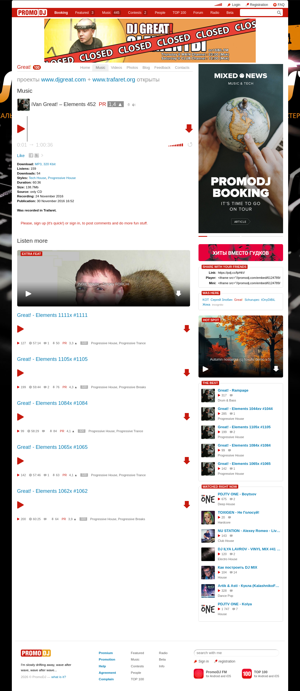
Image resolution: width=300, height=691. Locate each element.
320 (84, 343)
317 (224, 395)
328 (224, 590)
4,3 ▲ (73, 387)
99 (22, 431)
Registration (259, 4)
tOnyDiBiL (268, 299)
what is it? (58, 677)
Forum (198, 13)
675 (224, 499)
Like (21, 155)
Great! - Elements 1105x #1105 (52, 359)
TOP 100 (179, 13)
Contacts (182, 67)
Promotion (107, 659)
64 (56, 519)
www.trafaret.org (113, 79)
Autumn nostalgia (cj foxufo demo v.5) (240, 359)
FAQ (281, 4)
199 (23, 387)
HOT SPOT (211, 320)
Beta (229, 13)
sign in (75, 223)
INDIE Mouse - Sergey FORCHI (103, 284)
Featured (85, 12)
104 (224, 572)
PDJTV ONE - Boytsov (237, 494)
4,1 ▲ (71, 431)
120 (224, 554)
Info (162, 666)
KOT (205, 299)
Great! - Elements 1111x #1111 (52, 315)
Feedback (162, 67)
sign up (40, 223)
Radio (214, 13)
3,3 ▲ (73, 343)
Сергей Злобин (221, 299)
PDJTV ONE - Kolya (235, 604)
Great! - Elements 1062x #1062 (52, 491)
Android (215, 676)
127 (23, 343)
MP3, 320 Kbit (45, 164)
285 (224, 413)
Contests (137, 666)
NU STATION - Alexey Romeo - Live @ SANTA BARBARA (249, 531)
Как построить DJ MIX (237, 567)
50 (57, 343)
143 (224, 535)
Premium (106, 653)
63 (57, 475)
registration (227, 661)
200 (23, 519)
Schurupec (251, 299)
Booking (61, 13)
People (160, 13)
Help (102, 666)
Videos (116, 67)
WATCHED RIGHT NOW (220, 486)
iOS (228, 676)
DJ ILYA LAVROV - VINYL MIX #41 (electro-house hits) (249, 549)
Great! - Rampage (233, 390)
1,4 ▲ (116, 104)
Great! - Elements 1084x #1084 (52, 403)
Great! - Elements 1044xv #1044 (245, 408)
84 (55, 431)
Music (111, 12)
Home (85, 67)
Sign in (203, 661)
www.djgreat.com (63, 79)
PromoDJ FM (216, 672)
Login (236, 4)
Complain (106, 679)
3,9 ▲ (72, 519)
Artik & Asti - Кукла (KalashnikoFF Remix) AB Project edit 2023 (249, 586)
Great (24, 67)
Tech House (37, 178)
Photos (132, 67)
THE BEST (210, 383)
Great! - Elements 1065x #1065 (52, 447)
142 (23, 475)
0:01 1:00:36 (35, 145)
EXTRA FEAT (31, 253)
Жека (206, 304)
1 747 (226, 609)
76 (57, 387)
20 (223, 517)
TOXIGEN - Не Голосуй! (238, 512)
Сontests (137, 12)
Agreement (107, 672)
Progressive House (62, 178)
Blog (146, 67)
